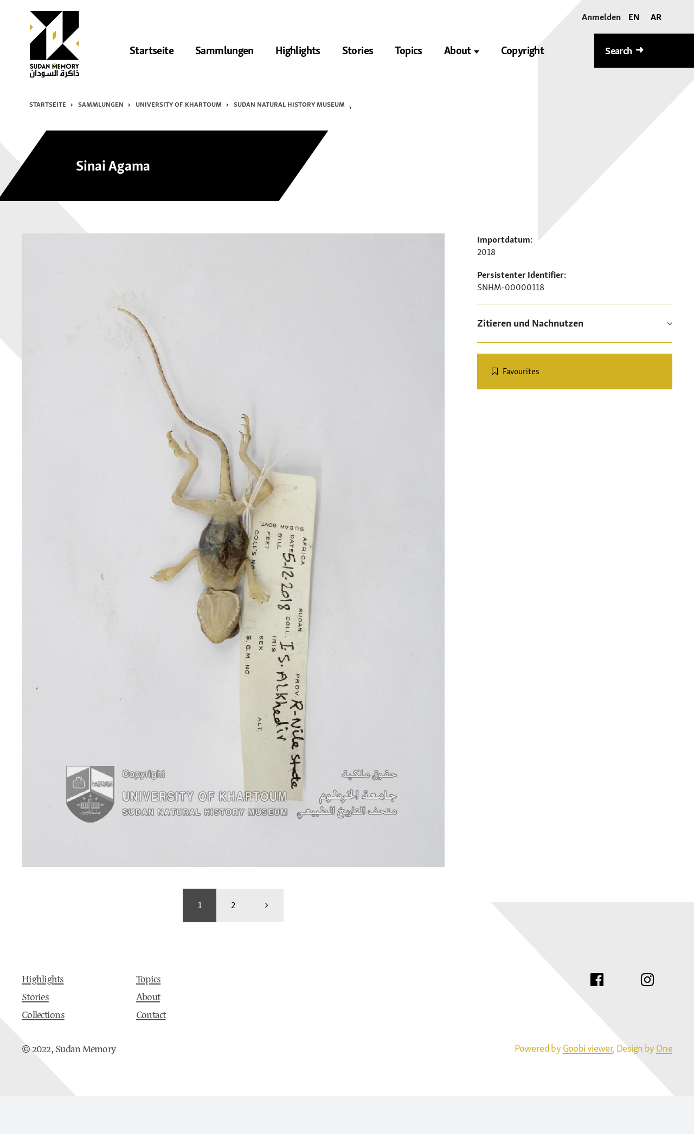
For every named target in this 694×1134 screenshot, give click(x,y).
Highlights (43, 980)
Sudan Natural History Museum (289, 104)
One (664, 1048)
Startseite (47, 104)
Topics (148, 980)
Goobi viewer (588, 1048)
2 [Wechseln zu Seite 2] (233, 905)
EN (634, 17)
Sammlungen (101, 104)
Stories (35, 998)
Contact (151, 1016)
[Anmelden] (601, 17)
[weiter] (267, 905)
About (461, 50)
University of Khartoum (179, 104)
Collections (43, 1016)
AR (656, 17)
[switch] (575, 371)
